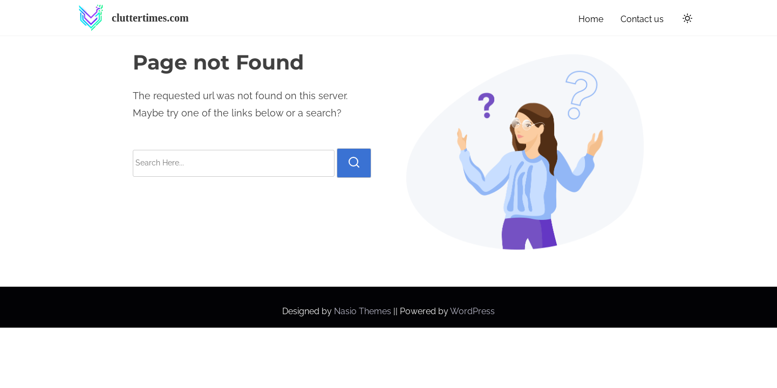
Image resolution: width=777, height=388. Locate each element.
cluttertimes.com (150, 18)
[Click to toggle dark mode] (685, 20)
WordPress (472, 311)
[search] (354, 162)
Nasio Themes (363, 311)
